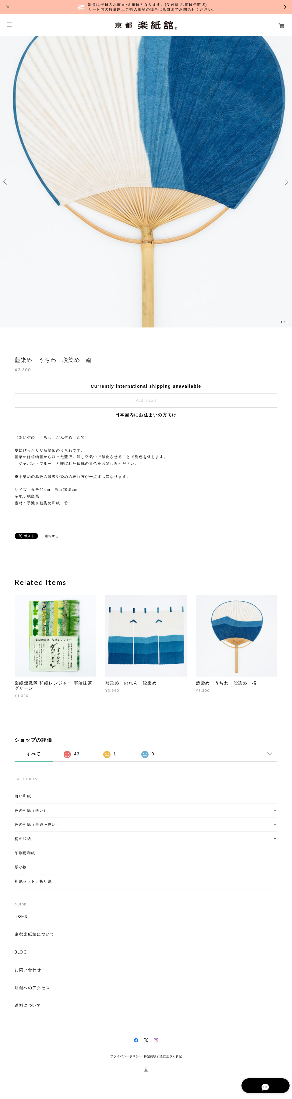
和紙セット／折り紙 (33, 881)
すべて (33, 753)
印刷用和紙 (25, 853)
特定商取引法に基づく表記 (163, 1056)
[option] (146, 181)
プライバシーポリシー (126, 1056)
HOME (21, 916)
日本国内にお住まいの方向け (146, 414)
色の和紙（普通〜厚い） (37, 824)
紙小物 (21, 867)
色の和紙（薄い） (31, 810)
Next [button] (286, 182)
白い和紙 (23, 796)
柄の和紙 (23, 838)
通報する (52, 536)
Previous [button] (6, 182)
